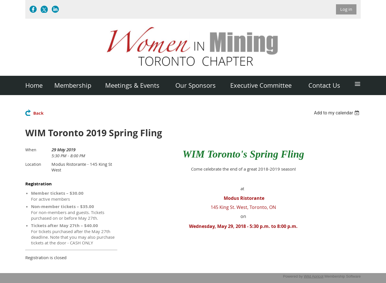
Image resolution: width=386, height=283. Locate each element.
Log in (346, 9)
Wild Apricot (313, 276)
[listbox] (337, 112)
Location (33, 164)
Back (38, 113)
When (30, 149)
